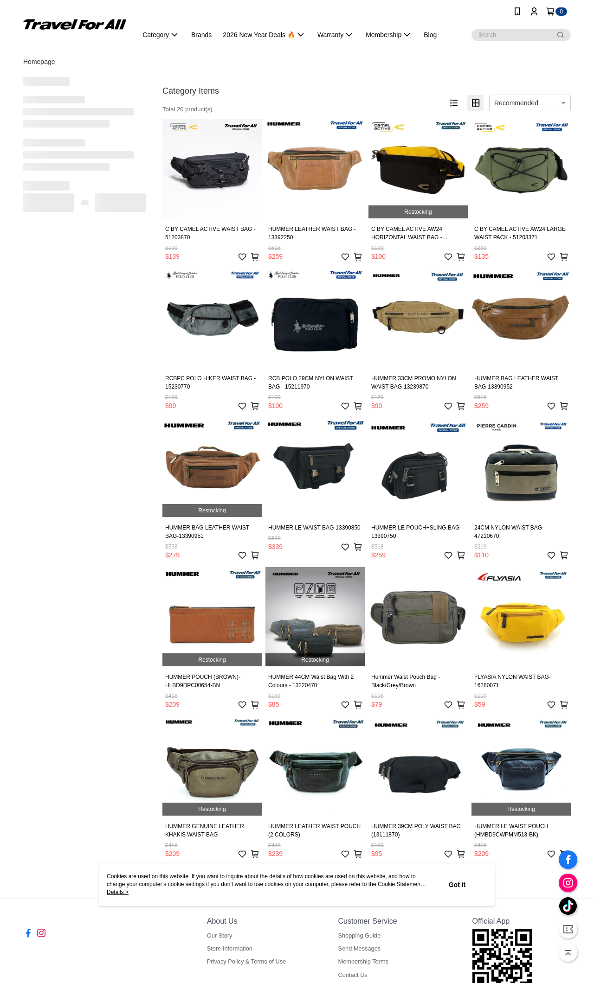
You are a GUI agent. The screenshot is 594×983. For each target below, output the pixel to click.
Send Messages (359, 948)
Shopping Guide (359, 935)
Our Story (219, 935)
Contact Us (352, 974)
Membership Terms (363, 961)
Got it (457, 884)
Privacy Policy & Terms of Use (246, 961)
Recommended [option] (516, 103)
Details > (118, 892)
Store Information (229, 948)
